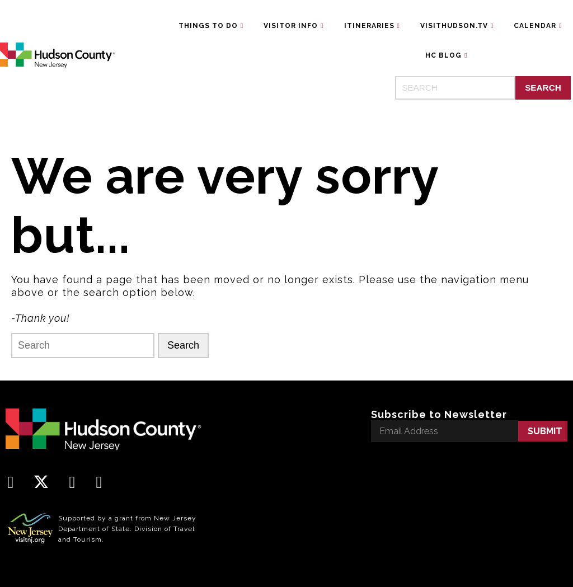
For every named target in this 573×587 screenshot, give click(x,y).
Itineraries (369, 26)
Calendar (535, 26)
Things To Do (208, 26)
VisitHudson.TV (454, 26)
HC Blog (443, 55)
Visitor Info (291, 26)
